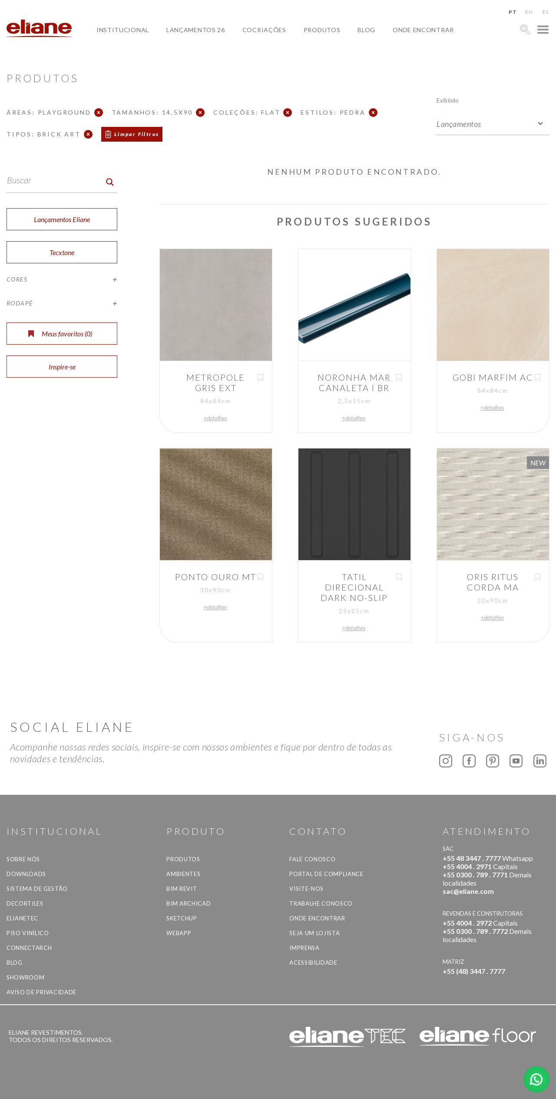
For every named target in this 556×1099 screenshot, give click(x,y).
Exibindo (448, 100)
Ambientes (183, 873)
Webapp (178, 933)
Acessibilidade (313, 962)
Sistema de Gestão (37, 888)
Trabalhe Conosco (320, 903)
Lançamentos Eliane (62, 219)
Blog (366, 29)
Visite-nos (306, 888)
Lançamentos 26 (195, 29)
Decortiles (25, 903)
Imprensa (304, 947)
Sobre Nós (23, 859)
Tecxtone (62, 252)
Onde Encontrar (423, 29)
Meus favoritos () (60, 333)
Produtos (322, 29)
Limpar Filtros (136, 134)
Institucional (122, 29)
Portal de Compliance (326, 873)
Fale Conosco (312, 859)
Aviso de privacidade (41, 992)
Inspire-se (62, 366)
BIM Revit (181, 888)
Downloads (26, 873)
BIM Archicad (188, 903)
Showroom (25, 977)
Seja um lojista (314, 933)
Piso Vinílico (28, 933)
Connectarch (29, 947)
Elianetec (22, 918)
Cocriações (264, 29)
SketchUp (181, 918)
